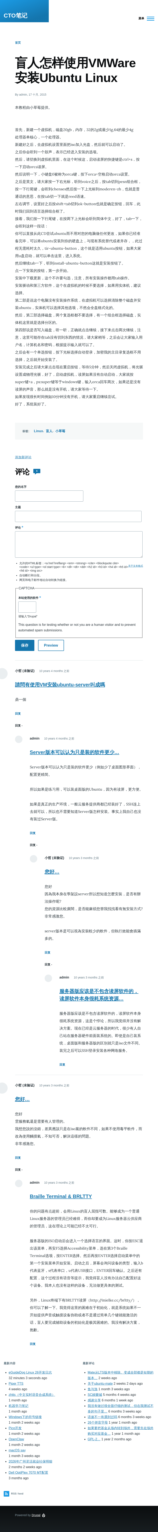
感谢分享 (94, 1400)
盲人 (49, 431)
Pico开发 (15, 1428)
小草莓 (60, 431)
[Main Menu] (145, 18)
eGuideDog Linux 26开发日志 (30, 1372)
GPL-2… (94, 1439)
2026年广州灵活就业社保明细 (30, 1461)
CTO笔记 (15, 15)
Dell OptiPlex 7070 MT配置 (28, 1472)
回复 (18, 713)
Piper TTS (16, 1383)
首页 (18, 42)
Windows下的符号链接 (25, 1417)
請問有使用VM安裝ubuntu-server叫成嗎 (60, 684)
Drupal (36, 1515)
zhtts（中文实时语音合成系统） (32, 1394)
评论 (18, 527)
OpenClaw (16, 1439)
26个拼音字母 (98, 1422)
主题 (18, 507)
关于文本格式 (135, 565)
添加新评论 (23, 457)
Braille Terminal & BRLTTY (61, 1196)
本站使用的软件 (28, 597)
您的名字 (21, 486)
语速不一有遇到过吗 (102, 1417)
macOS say (17, 1450)
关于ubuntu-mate (100, 1383)
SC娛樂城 (95, 1394)
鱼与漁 (93, 1389)
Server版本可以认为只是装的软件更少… (74, 752)
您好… (52, 871)
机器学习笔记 (18, 1406)
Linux (38, 431)
